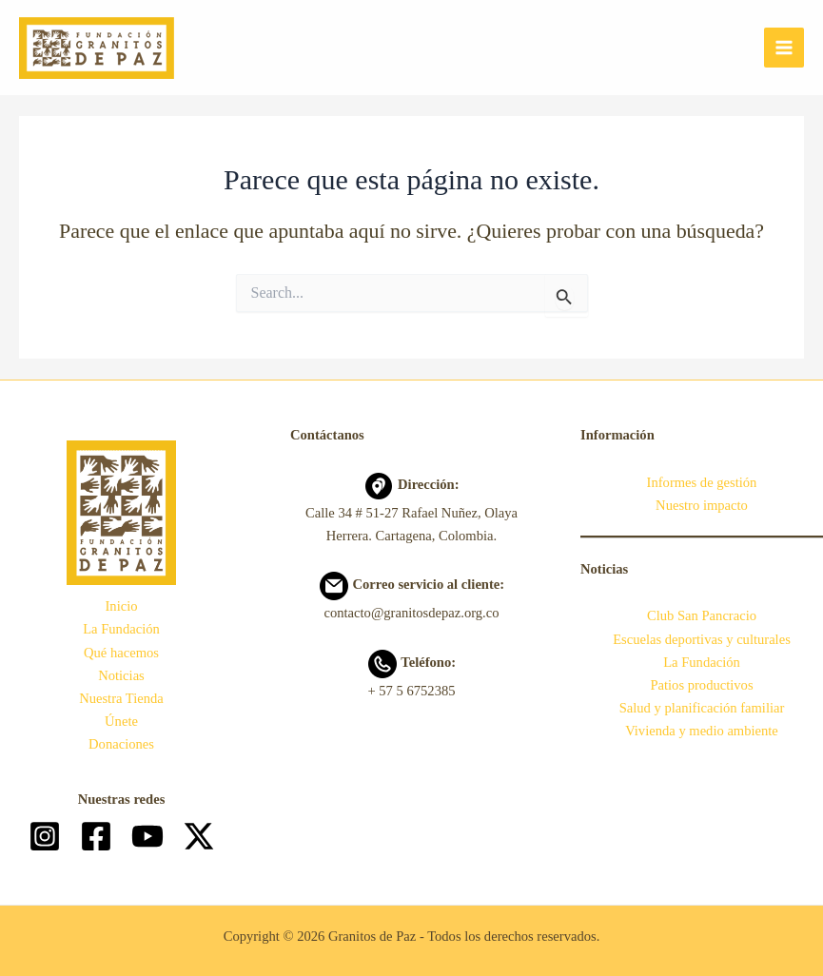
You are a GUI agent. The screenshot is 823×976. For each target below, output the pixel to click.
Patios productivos (701, 685)
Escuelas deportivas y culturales (702, 639)
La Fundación (121, 628)
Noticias (121, 675)
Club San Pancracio (701, 615)
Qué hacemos (121, 652)
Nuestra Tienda (121, 698)
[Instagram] (45, 836)
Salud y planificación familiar (702, 707)
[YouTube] (147, 836)
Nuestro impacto (702, 505)
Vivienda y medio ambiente (701, 730)
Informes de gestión (702, 482)
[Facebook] (96, 836)
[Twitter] (199, 836)
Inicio (121, 606)
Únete (121, 721)
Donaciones (121, 744)
